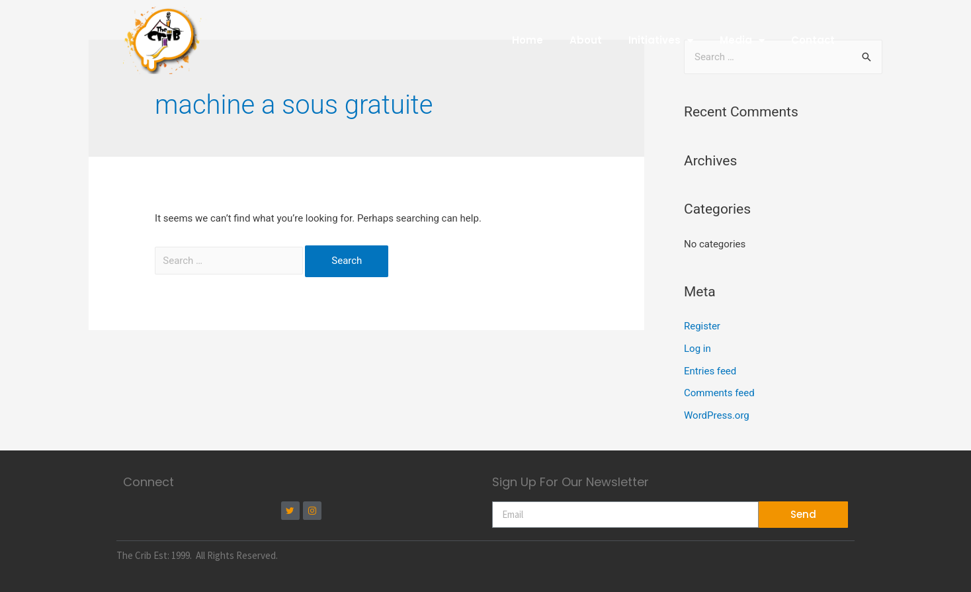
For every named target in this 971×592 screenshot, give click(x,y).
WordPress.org (716, 415)
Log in (697, 349)
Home (526, 40)
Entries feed (710, 371)
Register (702, 326)
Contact (812, 40)
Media (741, 40)
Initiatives (660, 40)
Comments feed (719, 393)
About (585, 40)
